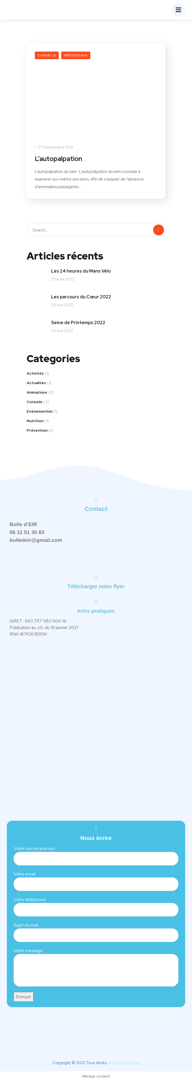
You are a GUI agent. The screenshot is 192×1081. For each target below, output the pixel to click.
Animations (37, 392)
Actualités (36, 382)
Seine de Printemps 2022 (78, 322)
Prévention (76, 55)
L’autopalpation (58, 158)
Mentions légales (124, 1063)
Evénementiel (39, 411)
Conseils (47, 55)
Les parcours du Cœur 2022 (81, 297)
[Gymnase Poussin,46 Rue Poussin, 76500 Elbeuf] (96, 732)
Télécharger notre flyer (96, 586)
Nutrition (35, 420)
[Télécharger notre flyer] (96, 577)
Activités (35, 373)
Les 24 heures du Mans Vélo (81, 271)
